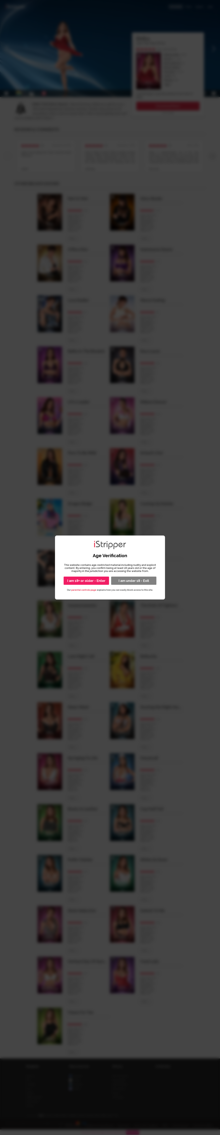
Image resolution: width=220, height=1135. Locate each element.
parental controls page (83, 590)
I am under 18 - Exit (133, 581)
